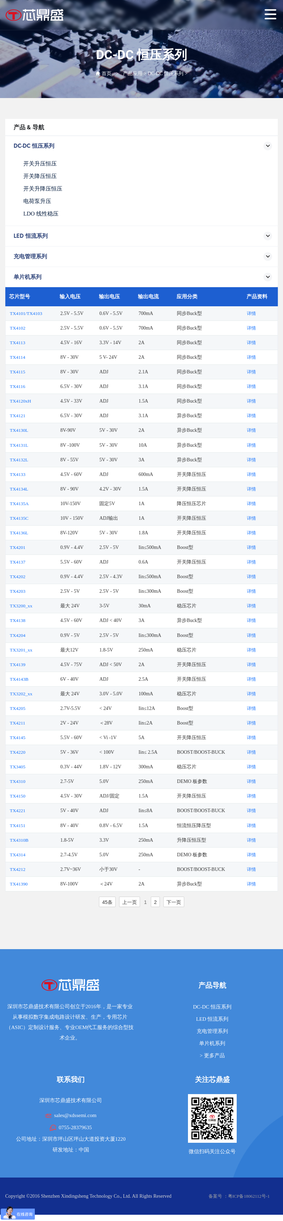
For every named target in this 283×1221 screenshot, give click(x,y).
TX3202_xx (42, 693)
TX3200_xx (42, 605)
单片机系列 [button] (143, 277)
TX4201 (38, 547)
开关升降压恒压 (42, 189)
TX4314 (38, 853)
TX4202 (38, 576)
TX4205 (38, 707)
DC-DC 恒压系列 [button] (143, 146)
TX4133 (38, 474)
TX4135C (40, 517)
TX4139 (38, 663)
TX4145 (38, 736)
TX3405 (38, 766)
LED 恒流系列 (212, 1018)
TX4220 (38, 751)
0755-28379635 (75, 1126)
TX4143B (40, 678)
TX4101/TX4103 (47, 313)
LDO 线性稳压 (40, 214)
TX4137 (38, 561)
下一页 (194, 901)
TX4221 (38, 809)
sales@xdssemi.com (75, 1114)
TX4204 (38, 634)
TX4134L (39, 488)
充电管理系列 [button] (143, 256)
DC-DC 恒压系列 (165, 73)
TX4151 (38, 824)
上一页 (150, 901)
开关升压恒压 (40, 164)
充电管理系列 (212, 1030)
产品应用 (132, 73)
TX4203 (38, 590)
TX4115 (38, 371)
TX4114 (38, 357)
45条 (128, 901)
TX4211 (38, 722)
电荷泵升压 (37, 201)
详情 (272, 313)
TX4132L (39, 459)
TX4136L (39, 532)
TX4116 (38, 386)
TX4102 (38, 328)
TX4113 (38, 342)
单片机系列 (212, 1042)
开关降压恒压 (40, 176)
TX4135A (40, 503)
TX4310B (40, 839)
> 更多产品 (212, 1054)
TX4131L (39, 444)
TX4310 (38, 780)
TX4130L (39, 430)
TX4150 (38, 795)
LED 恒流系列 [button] (143, 236)
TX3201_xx (42, 649)
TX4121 (38, 415)
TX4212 (38, 868)
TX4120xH (41, 401)
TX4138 (38, 620)
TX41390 (39, 883)
